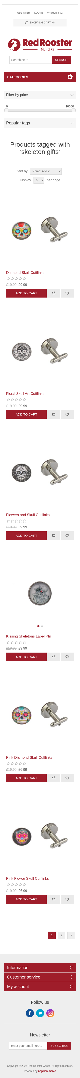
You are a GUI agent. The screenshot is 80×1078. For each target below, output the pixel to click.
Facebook (30, 1013)
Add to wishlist (67, 293)
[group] (40, 593)
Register (23, 12)
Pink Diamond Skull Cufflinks (29, 757)
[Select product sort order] (46, 171)
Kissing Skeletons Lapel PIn (28, 636)
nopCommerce (47, 1071)
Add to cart (26, 293)
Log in (38, 12)
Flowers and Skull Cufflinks (28, 515)
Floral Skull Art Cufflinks (25, 394)
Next (71, 935)
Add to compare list (53, 293)
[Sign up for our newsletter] (28, 1046)
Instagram (50, 1013)
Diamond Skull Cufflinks (25, 273)
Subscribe (59, 1045)
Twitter (40, 1013)
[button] (38, 626)
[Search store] (30, 60)
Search (61, 60)
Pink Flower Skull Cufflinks (27, 878)
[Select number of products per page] (38, 180)
